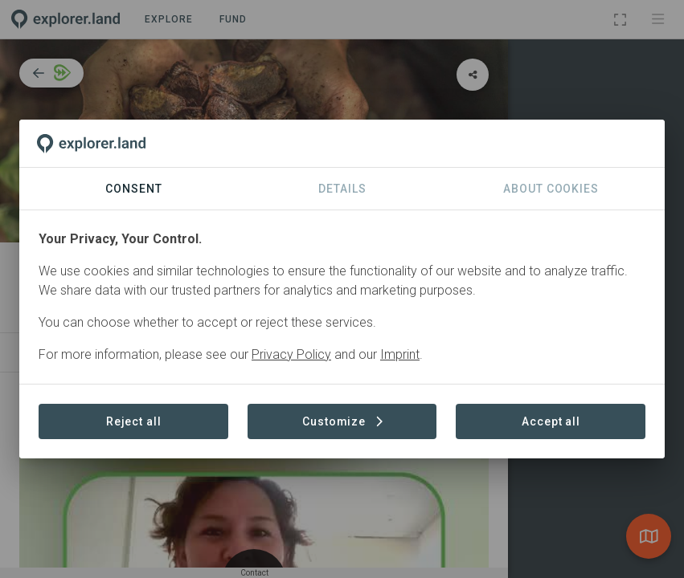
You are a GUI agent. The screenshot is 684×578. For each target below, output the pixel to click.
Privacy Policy (291, 354)
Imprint (400, 354)
